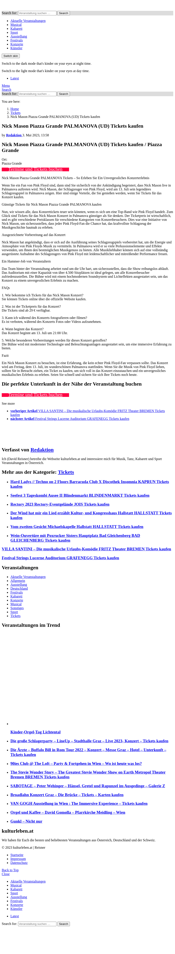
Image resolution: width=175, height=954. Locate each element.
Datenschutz (19, 863)
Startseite (16, 855)
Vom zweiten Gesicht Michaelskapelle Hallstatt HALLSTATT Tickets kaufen (76, 526)
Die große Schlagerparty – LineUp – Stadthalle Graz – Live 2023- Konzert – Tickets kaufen (89, 741)
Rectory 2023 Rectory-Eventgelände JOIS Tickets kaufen (59, 504)
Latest (14, 78)
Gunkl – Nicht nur (26, 821)
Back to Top (10, 870)
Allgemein (17, 581)
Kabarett (16, 28)
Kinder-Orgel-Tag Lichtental (35, 732)
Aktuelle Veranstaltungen (28, 21)
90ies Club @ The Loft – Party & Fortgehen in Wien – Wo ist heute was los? (76, 763)
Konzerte (16, 44)
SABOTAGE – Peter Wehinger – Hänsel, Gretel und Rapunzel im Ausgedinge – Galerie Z (87, 786)
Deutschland (19, 588)
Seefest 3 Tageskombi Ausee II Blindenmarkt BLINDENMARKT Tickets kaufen (79, 495)
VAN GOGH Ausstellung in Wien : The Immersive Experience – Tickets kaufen (78, 803)
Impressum (18, 859)
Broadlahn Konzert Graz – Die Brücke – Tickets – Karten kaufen (67, 794)
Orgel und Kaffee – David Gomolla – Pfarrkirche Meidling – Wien (67, 812)
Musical (16, 24)
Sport (14, 32)
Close (6, 874)
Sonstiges (17, 608)
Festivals (16, 40)
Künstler (16, 48)
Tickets (66, 472)
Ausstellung (18, 36)
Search (63, 13)
